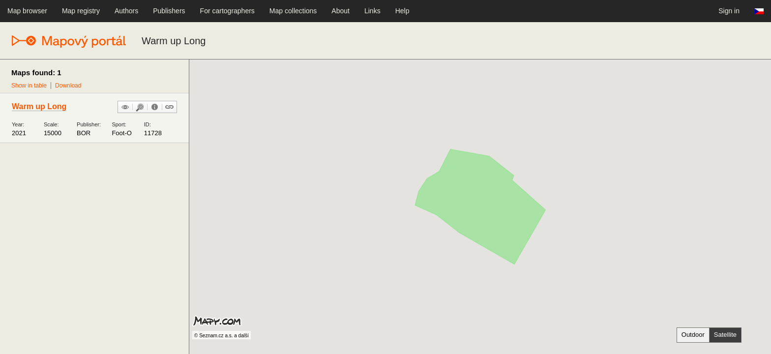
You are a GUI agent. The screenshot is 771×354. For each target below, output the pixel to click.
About (340, 11)
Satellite (725, 334)
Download (68, 85)
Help (402, 11)
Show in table (29, 85)
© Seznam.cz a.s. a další (221, 335)
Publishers (169, 11)
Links (372, 11)
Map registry (81, 11)
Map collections (293, 11)
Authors (126, 11)
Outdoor (693, 334)
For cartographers (227, 11)
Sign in (729, 11)
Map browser (27, 11)
